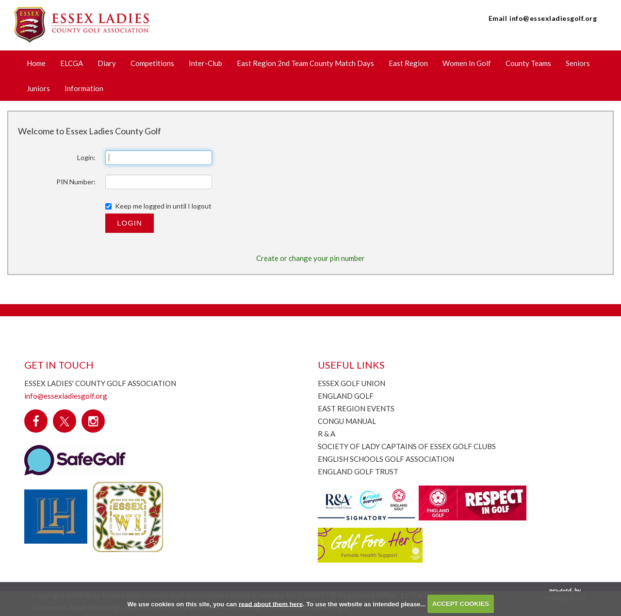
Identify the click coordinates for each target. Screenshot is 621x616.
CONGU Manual (347, 421)
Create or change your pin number (310, 258)
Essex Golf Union (351, 383)
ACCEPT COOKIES (460, 603)
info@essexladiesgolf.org (553, 18)
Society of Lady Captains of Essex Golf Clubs (407, 446)
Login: (86, 157)
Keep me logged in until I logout (158, 206)
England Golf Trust (358, 471)
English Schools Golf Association (386, 458)
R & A (326, 433)
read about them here (271, 603)
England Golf (346, 395)
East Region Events (356, 408)
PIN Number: (76, 182)
